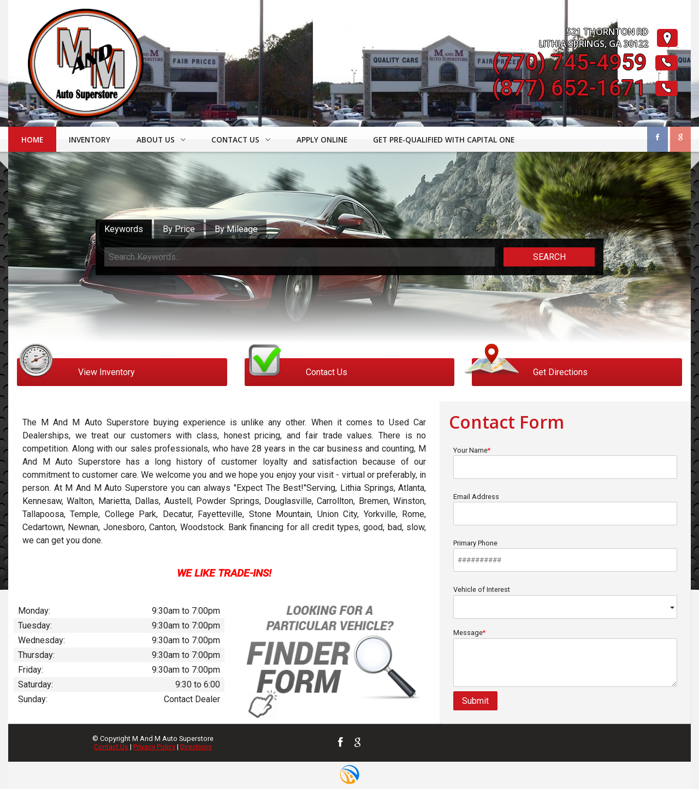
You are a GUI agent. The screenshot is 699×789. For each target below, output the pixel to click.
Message (565, 657)
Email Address (565, 509)
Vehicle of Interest (565, 602)
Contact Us (111, 747)
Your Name (565, 462)
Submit (475, 701)
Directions (196, 747)
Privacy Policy (154, 747)
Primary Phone (565, 555)
